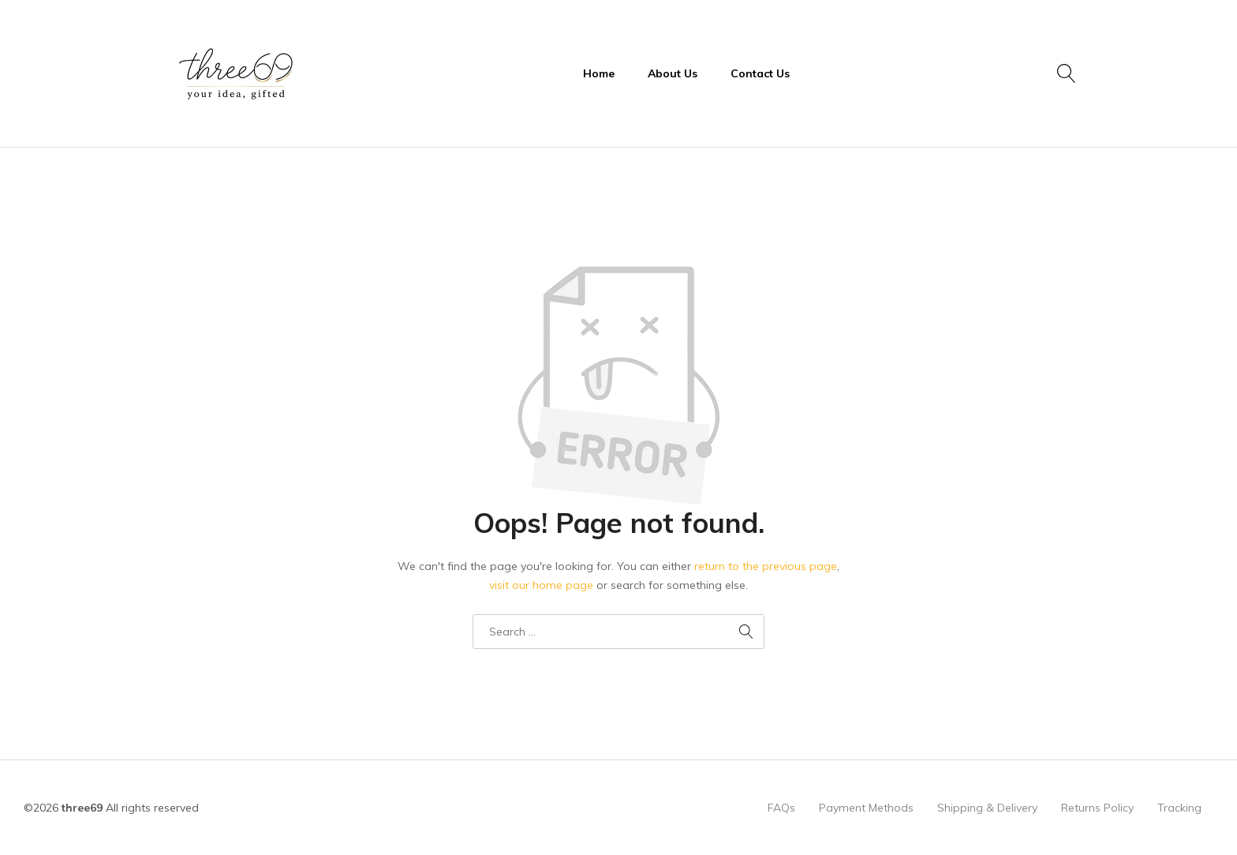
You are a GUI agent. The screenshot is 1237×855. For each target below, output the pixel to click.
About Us (672, 73)
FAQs (781, 808)
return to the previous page (765, 566)
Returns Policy (1097, 808)
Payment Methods (866, 808)
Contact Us (760, 73)
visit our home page (541, 585)
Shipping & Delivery (987, 808)
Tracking (1179, 808)
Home (599, 73)
